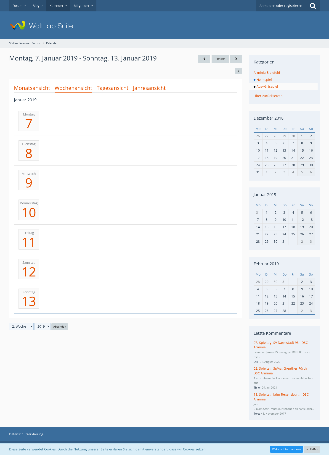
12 (28, 271)
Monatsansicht (32, 88)
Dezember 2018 (269, 118)
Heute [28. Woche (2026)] (220, 59)
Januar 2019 (265, 194)
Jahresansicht (149, 88)
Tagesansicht (112, 88)
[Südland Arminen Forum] (164, 25)
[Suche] (313, 5)
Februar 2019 (266, 263)
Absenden (59, 327)
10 (28, 212)
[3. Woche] (236, 59)
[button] (238, 71)
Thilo (257, 387)
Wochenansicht (73, 88)
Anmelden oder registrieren (281, 5)
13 (28, 301)
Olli (256, 362)
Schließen (312, 449)
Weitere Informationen (286, 449)
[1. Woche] (204, 59)
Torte (257, 414)
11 (28, 241)
